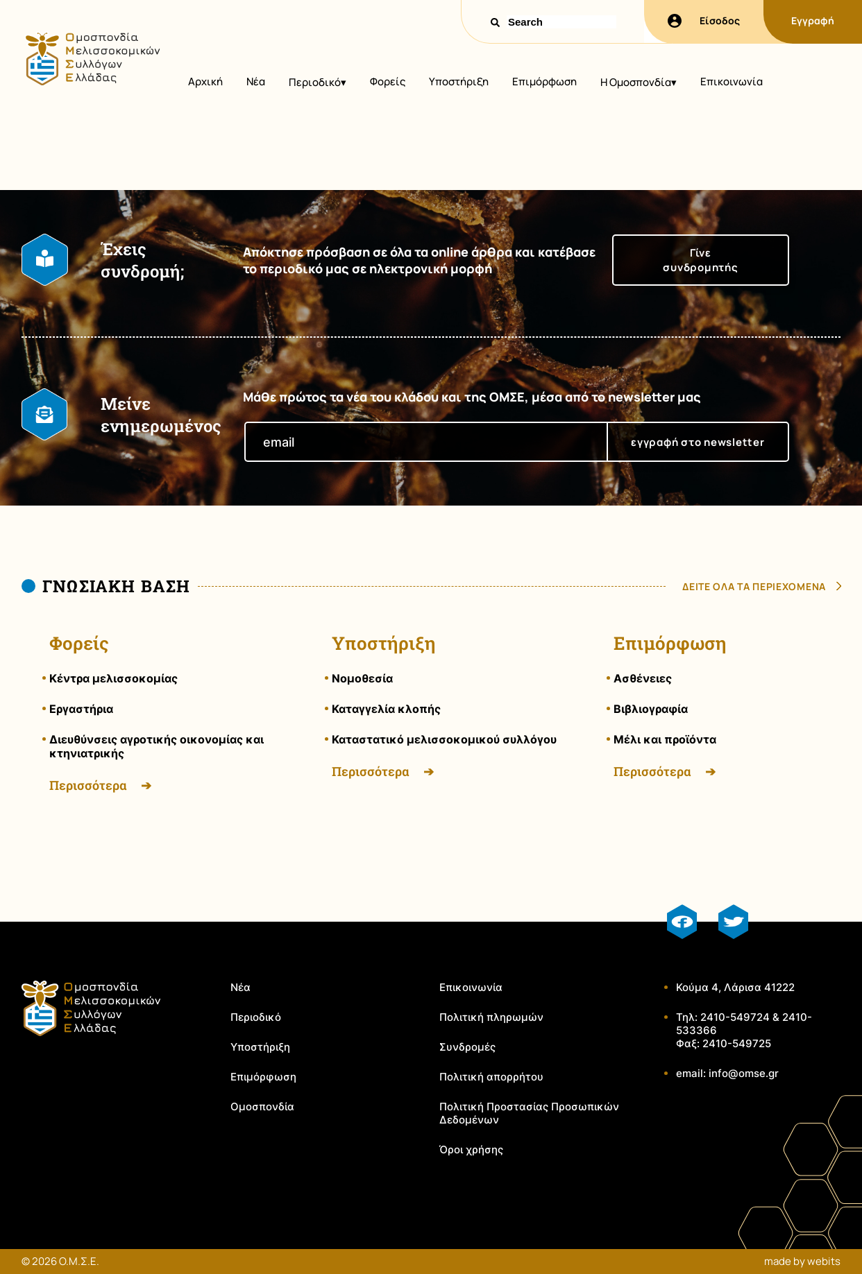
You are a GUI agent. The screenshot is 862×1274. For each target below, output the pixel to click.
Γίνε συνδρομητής (700, 260)
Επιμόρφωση (544, 81)
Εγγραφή (812, 20)
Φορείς (387, 81)
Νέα (255, 81)
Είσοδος (704, 21)
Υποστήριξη (459, 81)
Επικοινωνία (731, 81)
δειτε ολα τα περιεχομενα (754, 586)
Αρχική (205, 81)
